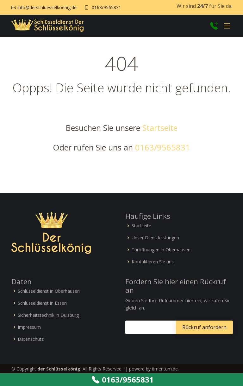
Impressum (29, 327)
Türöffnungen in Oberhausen (161, 250)
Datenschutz (31, 339)
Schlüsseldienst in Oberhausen (49, 291)
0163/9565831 (106, 7)
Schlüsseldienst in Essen (42, 303)
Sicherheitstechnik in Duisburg (48, 315)
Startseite (160, 127)
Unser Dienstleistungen (155, 238)
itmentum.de (165, 369)
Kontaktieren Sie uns (153, 262)
